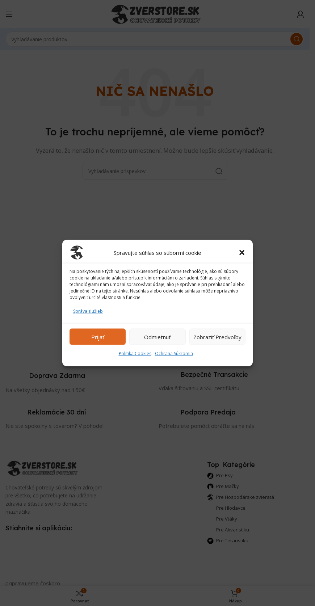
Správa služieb (88, 311)
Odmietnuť (157, 336)
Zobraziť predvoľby (217, 336)
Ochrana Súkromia (174, 353)
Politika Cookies (135, 353)
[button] (241, 252)
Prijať (97, 336)
